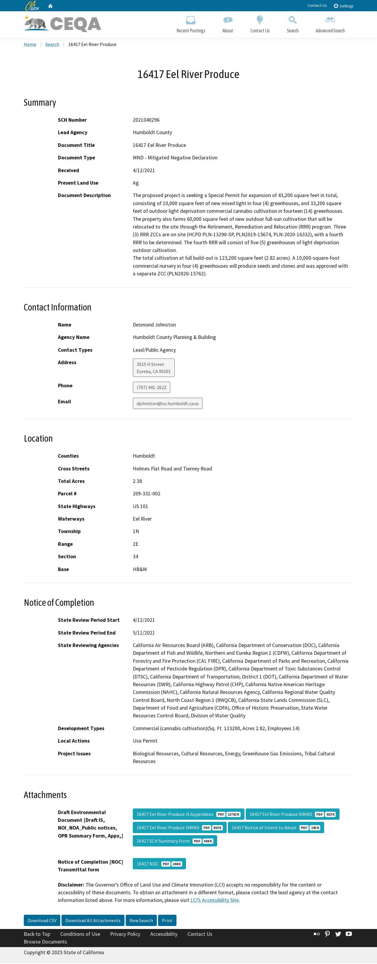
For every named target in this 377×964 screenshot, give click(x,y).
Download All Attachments (93, 921)
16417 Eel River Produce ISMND (293, 814)
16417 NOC (159, 864)
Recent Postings (190, 23)
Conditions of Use (80, 934)
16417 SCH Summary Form (175, 841)
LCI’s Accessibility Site (214, 901)
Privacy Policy (125, 934)
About (227, 23)
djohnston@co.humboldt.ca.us (168, 404)
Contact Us (317, 5)
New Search (141, 921)
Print (167, 921)
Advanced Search (330, 23)
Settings (343, 6)
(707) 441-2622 (151, 388)
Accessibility (163, 934)
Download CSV (42, 921)
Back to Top (37, 934)
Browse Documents (45, 942)
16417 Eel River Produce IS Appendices (189, 814)
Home (30, 45)
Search (293, 23)
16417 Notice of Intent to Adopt (276, 828)
